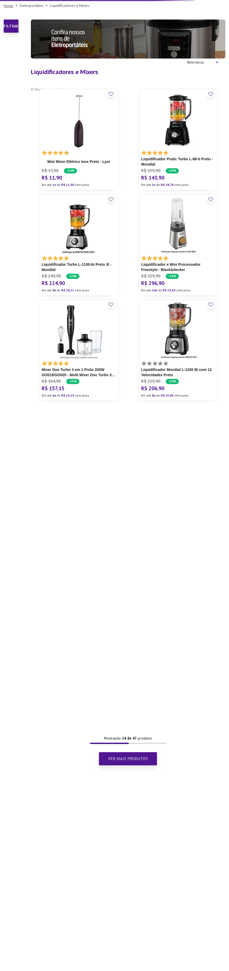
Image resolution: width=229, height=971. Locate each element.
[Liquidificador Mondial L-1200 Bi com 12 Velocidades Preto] (178, 350)
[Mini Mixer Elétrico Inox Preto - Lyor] (79, 139)
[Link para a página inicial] (8, 6)
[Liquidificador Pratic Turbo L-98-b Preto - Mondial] (178, 139)
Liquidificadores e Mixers (70, 5)
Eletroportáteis (31, 5)
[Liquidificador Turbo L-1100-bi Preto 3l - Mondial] (79, 244)
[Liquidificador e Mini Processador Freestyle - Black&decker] (178, 244)
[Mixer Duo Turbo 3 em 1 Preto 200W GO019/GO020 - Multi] (79, 350)
